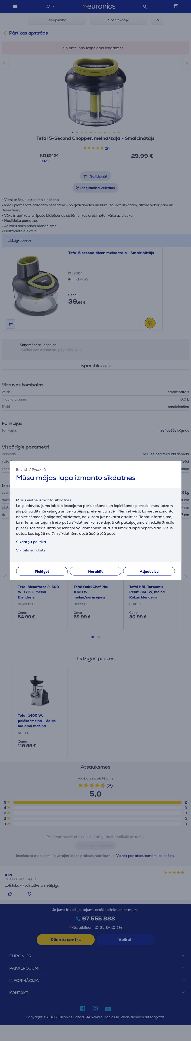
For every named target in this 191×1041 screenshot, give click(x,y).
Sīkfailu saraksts (30, 550)
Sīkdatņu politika (31, 541)
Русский (39, 469)
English (22, 469)
